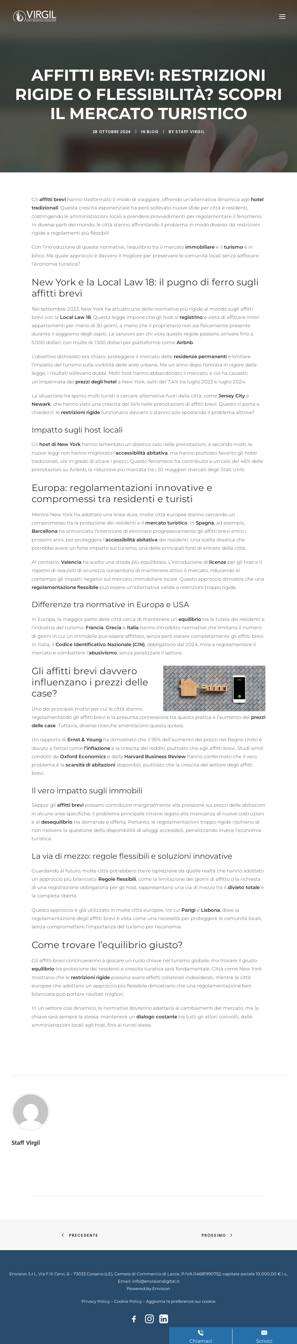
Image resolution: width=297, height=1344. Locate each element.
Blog (152, 131)
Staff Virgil (189, 131)
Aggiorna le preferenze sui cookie (181, 1301)
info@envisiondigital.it (155, 1281)
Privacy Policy (95, 1301)
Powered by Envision (148, 1288)
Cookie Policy (128, 1301)
